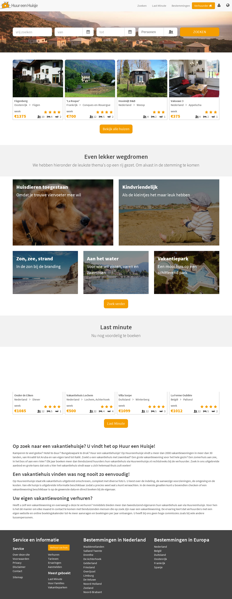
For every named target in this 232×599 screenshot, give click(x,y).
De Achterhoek (92, 559)
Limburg (88, 575)
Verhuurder (203, 5)
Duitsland (160, 555)
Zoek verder (116, 303)
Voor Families (56, 583)
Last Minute (159, 5)
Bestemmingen (181, 5)
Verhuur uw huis (59, 547)
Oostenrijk (160, 559)
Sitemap (18, 577)
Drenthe (88, 555)
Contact (17, 571)
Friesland (89, 567)
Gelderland (90, 563)
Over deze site (21, 554)
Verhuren (53, 554)
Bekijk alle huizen (116, 129)
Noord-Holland (92, 583)
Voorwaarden (21, 558)
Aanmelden (55, 567)
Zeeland (88, 588)
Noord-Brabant (92, 592)
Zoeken (142, 5)
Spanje (158, 567)
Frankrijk (159, 563)
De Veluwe (89, 579)
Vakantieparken (57, 587)
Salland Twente (92, 551)
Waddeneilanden (93, 546)
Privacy (17, 562)
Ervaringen (54, 562)
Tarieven (53, 558)
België (157, 551)
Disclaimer (19, 567)
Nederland (160, 546)
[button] (219, 5)
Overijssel (89, 571)
